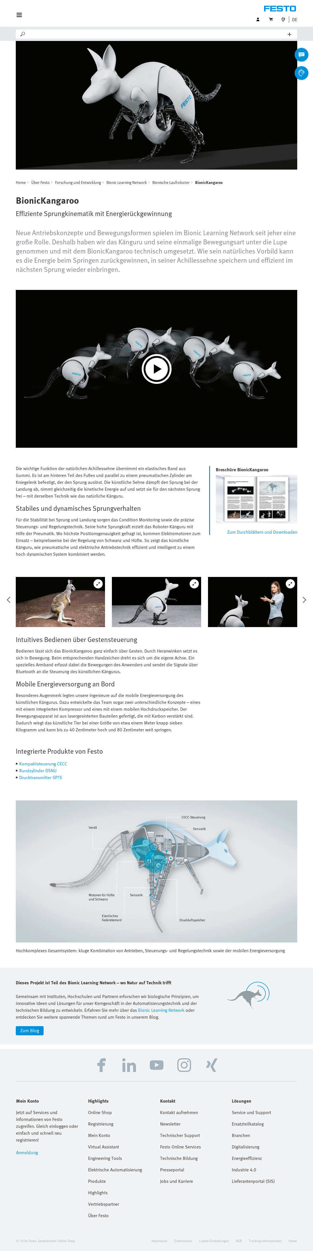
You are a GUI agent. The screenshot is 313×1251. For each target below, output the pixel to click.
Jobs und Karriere (176, 1181)
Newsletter (170, 1123)
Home (21, 182)
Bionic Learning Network (126, 182)
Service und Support (251, 1112)
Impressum (159, 1240)
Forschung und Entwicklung (78, 182)
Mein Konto (99, 1135)
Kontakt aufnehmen (179, 1112)
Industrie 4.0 (244, 1169)
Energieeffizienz (247, 1158)
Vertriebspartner (103, 1204)
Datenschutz (183, 1240)
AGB (239, 1240)
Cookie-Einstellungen (214, 1240)
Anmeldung (27, 1152)
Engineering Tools (105, 1158)
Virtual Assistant (103, 1146)
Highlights (98, 1192)
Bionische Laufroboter (171, 182)
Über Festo (40, 182)
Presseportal (172, 1169)
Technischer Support (180, 1135)
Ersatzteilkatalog (248, 1123)
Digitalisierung (245, 1146)
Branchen (241, 1135)
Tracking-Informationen (265, 1240)
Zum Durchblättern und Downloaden (262, 532)
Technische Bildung (179, 1158)
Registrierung (100, 1123)
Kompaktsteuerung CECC (43, 763)
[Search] (156, 34)
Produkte (97, 1181)
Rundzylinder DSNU (38, 770)
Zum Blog (29, 1030)
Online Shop (100, 1112)
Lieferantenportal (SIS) (253, 1181)
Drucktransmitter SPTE (40, 777)
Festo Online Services (180, 1146)
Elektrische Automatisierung (115, 1169)
